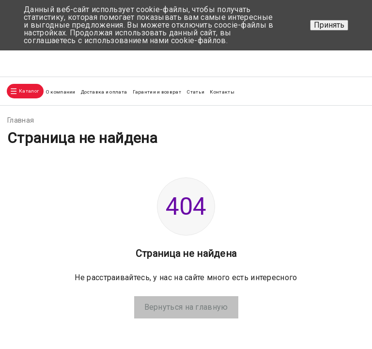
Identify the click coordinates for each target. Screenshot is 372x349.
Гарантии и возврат (157, 92)
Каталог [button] (29, 91)
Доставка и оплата (104, 92)
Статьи (195, 92)
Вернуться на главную (186, 307)
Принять (329, 25)
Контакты (222, 92)
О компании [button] (61, 92)
